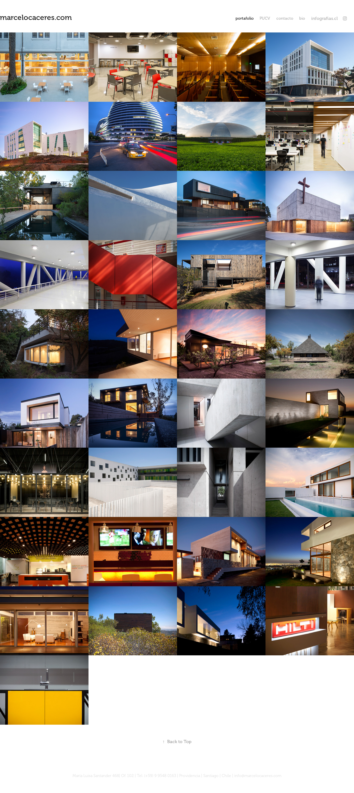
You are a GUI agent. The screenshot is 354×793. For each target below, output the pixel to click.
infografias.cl (324, 18)
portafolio (245, 18)
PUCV (265, 18)
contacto (284, 18)
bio (302, 18)
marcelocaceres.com (36, 17)
